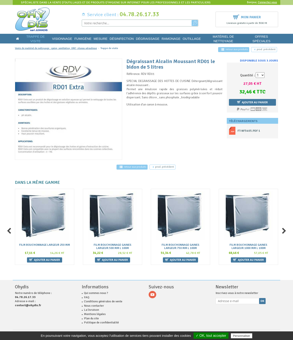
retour (234, 49)
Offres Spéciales (261, 39)
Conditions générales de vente (103, 301)
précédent (265, 49)
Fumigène (82, 38)
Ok (262, 301)
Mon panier (247, 16)
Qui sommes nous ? (96, 293)
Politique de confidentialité (101, 322)
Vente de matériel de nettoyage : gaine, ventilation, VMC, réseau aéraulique (56, 48)
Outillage (192, 38)
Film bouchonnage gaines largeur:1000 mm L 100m (248, 246)
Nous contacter (94, 306)
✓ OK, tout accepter (211, 335)
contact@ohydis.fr (28, 305)
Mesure (100, 38)
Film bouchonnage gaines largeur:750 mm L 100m (180, 246)
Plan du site (91, 318)
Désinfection (122, 38)
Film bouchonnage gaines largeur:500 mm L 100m (112, 246)
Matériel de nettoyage (223, 39)
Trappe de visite (35, 39)
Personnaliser (241, 335)
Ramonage (171, 38)
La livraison (91, 310)
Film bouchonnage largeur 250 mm (44, 245)
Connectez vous (267, 2)
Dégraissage (147, 38)
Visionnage (62, 38)
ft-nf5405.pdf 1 (249, 131)
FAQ (86, 297)
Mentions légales (95, 314)
